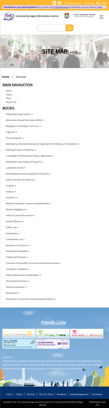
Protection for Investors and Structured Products (31, 298)
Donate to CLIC (72, 3)
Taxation (11, 191)
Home (5, 76)
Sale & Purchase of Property (21, 179)
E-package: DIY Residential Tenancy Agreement (30, 155)
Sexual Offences (15, 221)
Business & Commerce (18, 245)
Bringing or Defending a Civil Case (23, 125)
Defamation (12, 292)
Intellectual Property (17, 257)
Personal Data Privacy (17, 280)
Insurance (12, 197)
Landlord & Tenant (16, 167)
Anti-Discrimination (16, 286)
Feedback (62, 394)
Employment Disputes (18, 251)
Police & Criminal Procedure (20, 215)
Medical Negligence (16, 209)
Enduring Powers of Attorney (21, 149)
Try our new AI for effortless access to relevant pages (53, 7)
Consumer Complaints (17, 268)
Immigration (13, 233)
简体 (104, 3)
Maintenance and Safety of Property (24, 161)
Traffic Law (12, 227)
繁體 (98, 3)
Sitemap (21, 76)
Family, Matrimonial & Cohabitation (23, 274)
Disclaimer (97, 394)
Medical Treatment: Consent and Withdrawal (28, 203)
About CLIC (11, 101)
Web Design (93, 402)
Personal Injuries (15, 137)
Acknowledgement (79, 394)
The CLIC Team (46, 394)
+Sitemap (88, 3)
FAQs (8, 98)
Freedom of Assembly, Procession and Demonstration (33, 263)
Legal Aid (11, 131)
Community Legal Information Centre (37, 16)
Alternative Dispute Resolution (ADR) (25, 120)
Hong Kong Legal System (19, 114)
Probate (11, 185)
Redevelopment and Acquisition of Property (28, 173)
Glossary (30, 394)
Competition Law (15, 239)
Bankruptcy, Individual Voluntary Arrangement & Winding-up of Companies (42, 143)
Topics (9, 94)
